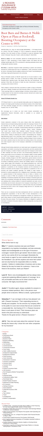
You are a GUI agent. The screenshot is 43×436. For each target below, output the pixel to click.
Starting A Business (8, 386)
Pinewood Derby (7, 375)
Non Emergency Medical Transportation (13, 372)
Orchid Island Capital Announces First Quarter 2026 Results (18, 417)
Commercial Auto (7, 345)
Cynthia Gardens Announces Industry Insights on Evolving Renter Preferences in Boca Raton (20, 423)
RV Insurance (6, 384)
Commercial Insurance (9, 347)
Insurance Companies (9, 361)
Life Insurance (7, 370)
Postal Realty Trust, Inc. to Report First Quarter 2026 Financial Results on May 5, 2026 (21, 415)
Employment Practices (9, 354)
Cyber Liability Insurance (9, 351)
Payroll (5, 373)
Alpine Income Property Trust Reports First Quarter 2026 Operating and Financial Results (21, 412)
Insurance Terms (7, 365)
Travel (4, 394)
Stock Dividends (7, 387)
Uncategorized (7, 396)
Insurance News (7, 363)
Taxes (4, 391)
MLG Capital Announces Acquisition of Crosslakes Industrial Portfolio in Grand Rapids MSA (21, 420)
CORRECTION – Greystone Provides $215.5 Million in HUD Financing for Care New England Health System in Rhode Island (21, 406)
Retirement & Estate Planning (11, 382)
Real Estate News (12, 227)
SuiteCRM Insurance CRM (10, 389)
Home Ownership (7, 358)
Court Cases (6, 349)
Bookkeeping (6, 337)
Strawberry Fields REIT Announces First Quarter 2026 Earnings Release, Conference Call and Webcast (22, 409)
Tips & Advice (6, 393)
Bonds (5, 333)
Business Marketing (8, 340)
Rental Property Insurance (10, 380)
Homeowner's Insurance (9, 359)
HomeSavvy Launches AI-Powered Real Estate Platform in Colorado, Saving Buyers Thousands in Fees (21, 425)
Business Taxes (7, 338)
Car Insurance (7, 344)
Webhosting (6, 342)
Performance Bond (8, 335)
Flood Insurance (7, 356)
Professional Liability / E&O (10, 377)
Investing (5, 366)
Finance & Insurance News (10, 368)
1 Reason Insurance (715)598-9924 (8, 5)
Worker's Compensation (9, 398)
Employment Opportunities (10, 352)
